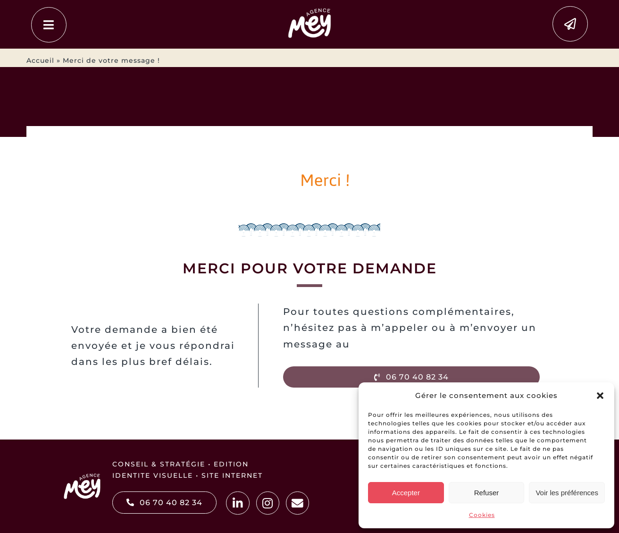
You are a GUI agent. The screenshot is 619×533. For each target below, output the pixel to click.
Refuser (486, 493)
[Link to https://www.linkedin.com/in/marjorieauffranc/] (237, 503)
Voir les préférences (566, 493)
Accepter (406, 493)
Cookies (482, 514)
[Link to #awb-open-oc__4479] (49, 24)
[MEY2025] (309, 9)
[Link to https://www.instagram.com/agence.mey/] (267, 503)
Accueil (40, 60)
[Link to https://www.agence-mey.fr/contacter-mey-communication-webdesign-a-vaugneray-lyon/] (570, 24)
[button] (600, 395)
